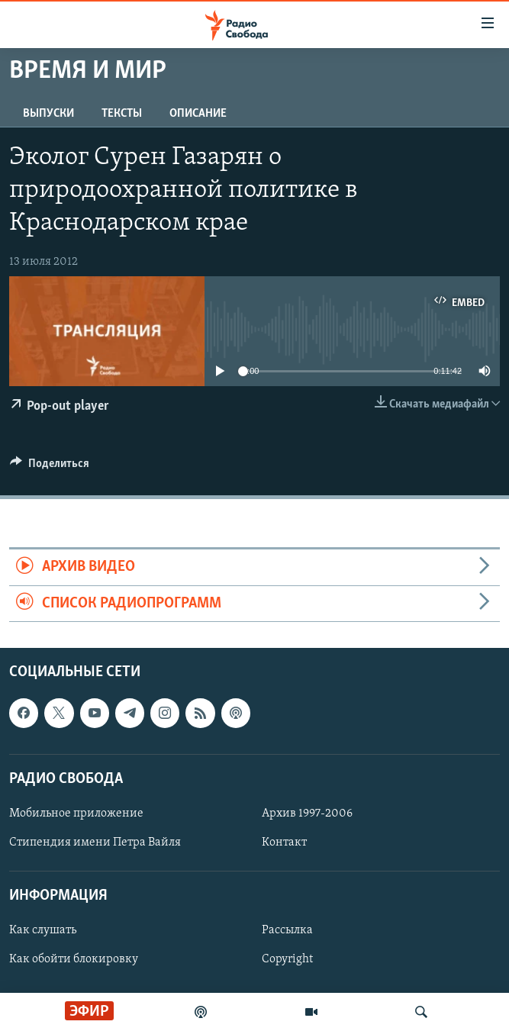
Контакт (284, 842)
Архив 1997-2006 (307, 813)
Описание (198, 114)
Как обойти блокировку (73, 960)
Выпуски (48, 114)
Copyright (287, 960)
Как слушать (42, 931)
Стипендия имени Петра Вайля (95, 842)
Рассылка (287, 931)
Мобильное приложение (76, 813)
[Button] (49, 467)
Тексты (121, 114)
